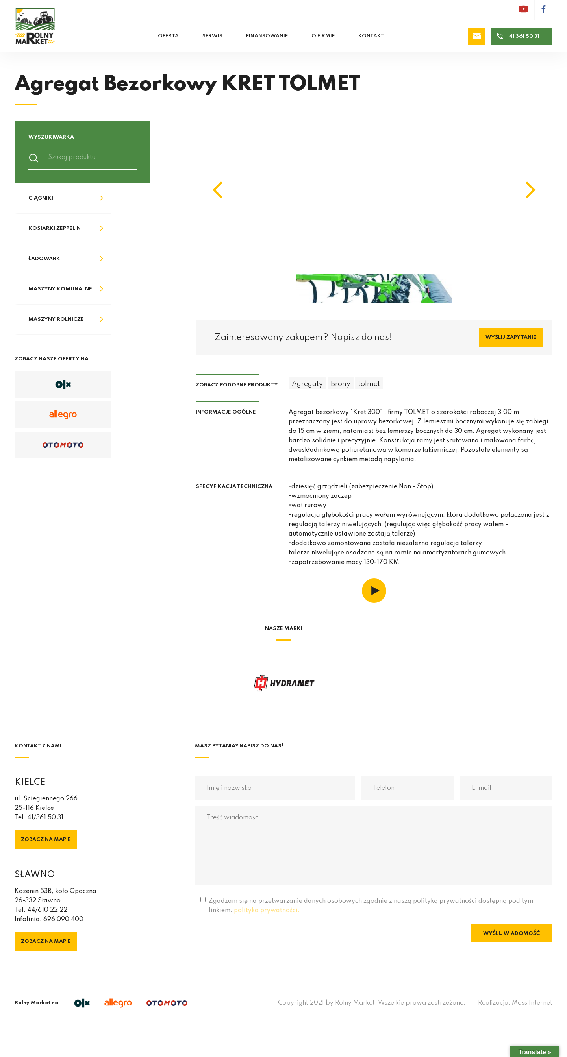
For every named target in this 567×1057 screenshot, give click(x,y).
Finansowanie (267, 36)
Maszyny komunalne (60, 289)
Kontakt (371, 36)
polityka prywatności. (267, 910)
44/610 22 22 (47, 910)
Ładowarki (45, 258)
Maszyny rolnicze (56, 319)
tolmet (369, 384)
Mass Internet (532, 1003)
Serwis (212, 36)
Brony (340, 384)
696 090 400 (63, 920)
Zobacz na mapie (46, 839)
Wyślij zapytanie (510, 337)
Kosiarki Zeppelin (54, 228)
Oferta (168, 36)
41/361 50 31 (45, 818)
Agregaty (307, 384)
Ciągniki (40, 198)
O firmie (323, 36)
